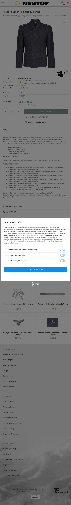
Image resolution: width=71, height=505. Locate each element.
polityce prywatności (25, 233)
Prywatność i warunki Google (34, 235)
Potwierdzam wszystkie (35, 269)
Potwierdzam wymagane (35, 275)
